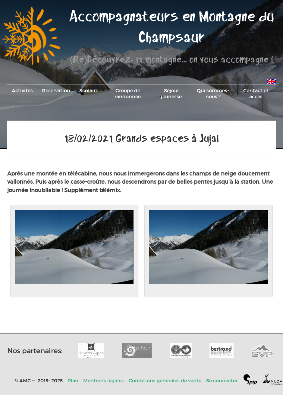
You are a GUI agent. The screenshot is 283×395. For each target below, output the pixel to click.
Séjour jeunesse (171, 93)
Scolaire (88, 90)
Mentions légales (103, 381)
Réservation (56, 90)
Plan (73, 381)
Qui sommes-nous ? (213, 93)
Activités (22, 90)
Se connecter (221, 381)
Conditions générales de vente (165, 381)
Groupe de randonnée (128, 93)
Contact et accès (256, 93)
